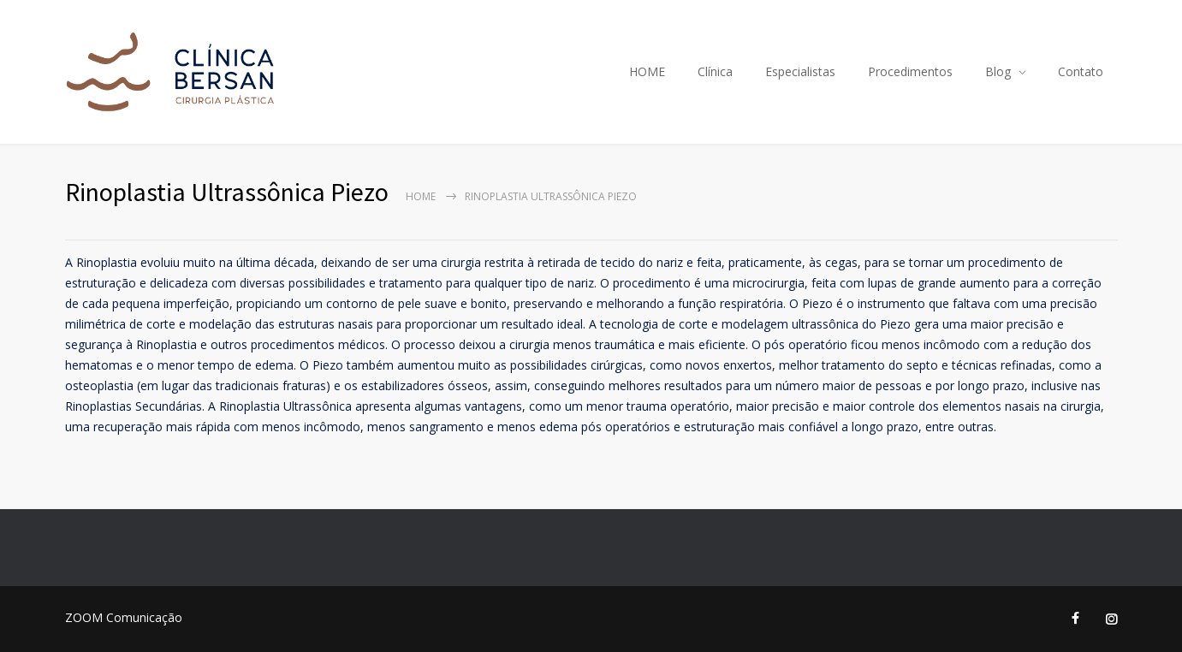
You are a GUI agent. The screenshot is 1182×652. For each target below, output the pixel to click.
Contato (1080, 71)
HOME (647, 71)
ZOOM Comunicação (123, 617)
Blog (998, 71)
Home (421, 196)
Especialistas (800, 71)
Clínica (715, 71)
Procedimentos (910, 71)
